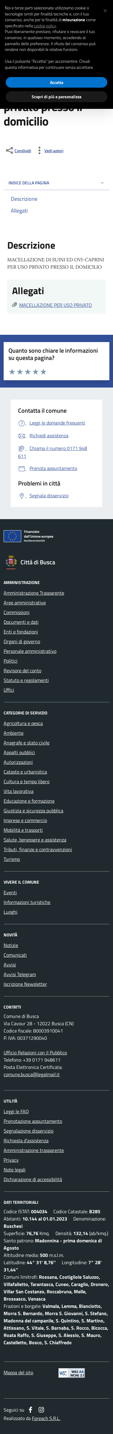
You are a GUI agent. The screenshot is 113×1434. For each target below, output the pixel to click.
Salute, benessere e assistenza (35, 839)
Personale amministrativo (30, 651)
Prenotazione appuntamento (33, 1121)
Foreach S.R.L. (46, 1418)
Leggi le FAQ (16, 1111)
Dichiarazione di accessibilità (33, 1179)
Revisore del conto (22, 670)
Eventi (10, 892)
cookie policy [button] (45, 26)
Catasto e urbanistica (25, 771)
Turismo (12, 859)
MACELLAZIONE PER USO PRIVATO (55, 305)
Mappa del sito (18, 1372)
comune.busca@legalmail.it (32, 1074)
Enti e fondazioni (21, 631)
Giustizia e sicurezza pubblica (33, 810)
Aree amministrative (25, 602)
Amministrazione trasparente (34, 1150)
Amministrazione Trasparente (34, 592)
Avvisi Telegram (20, 974)
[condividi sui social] (18, 150)
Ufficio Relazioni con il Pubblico (35, 1052)
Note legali (15, 1169)
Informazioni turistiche (27, 902)
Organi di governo (22, 641)
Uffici (9, 689)
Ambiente (14, 733)
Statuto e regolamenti (26, 680)
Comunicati (15, 955)
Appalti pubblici (19, 752)
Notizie (11, 945)
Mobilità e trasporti (23, 830)
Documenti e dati (21, 622)
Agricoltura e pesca (23, 723)
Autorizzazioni (18, 762)
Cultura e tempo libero (26, 781)
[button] (105, 10)
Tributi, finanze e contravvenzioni (38, 849)
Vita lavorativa (18, 791)
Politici (10, 660)
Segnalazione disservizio (28, 1130)
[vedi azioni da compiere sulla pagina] (48, 150)
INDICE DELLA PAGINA (56, 183)
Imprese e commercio (25, 820)
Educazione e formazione (29, 800)
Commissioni (17, 612)
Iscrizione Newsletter (25, 984)
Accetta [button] (56, 82)
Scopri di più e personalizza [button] (56, 96)
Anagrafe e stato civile (26, 742)
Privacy (11, 1160)
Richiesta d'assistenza (26, 1140)
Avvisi (10, 964)
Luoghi (10, 911)
